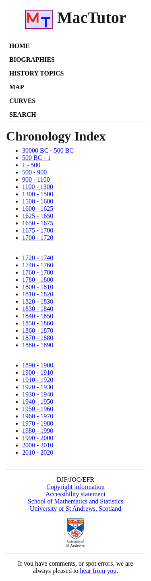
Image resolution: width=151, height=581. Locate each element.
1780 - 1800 (37, 279)
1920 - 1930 (37, 387)
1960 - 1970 (37, 416)
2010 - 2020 (37, 452)
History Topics (36, 73)
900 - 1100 (36, 179)
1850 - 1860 (37, 323)
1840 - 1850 (37, 316)
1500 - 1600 (37, 201)
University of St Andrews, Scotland (75, 508)
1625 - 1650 (37, 215)
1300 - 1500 (37, 194)
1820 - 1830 (37, 301)
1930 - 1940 (37, 394)
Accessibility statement (75, 494)
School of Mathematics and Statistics (75, 501)
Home (19, 45)
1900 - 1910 (37, 372)
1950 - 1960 (37, 408)
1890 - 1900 (37, 365)
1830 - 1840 (37, 308)
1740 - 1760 (37, 265)
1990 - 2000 (37, 437)
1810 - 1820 (37, 294)
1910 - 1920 (37, 379)
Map (16, 87)
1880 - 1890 (37, 345)
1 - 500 (31, 165)
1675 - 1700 (37, 230)
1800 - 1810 (37, 286)
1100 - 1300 (37, 186)
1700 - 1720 (37, 237)
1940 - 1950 (37, 401)
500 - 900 (34, 172)
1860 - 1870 (37, 330)
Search (22, 114)
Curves (22, 100)
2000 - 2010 (37, 445)
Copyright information (75, 486)
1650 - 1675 (37, 223)
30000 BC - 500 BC (48, 150)
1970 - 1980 (37, 423)
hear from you (98, 570)
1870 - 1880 (37, 337)
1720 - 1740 (37, 257)
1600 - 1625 (37, 208)
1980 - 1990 (37, 430)
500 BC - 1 (36, 157)
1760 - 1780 (37, 272)
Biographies (32, 59)
